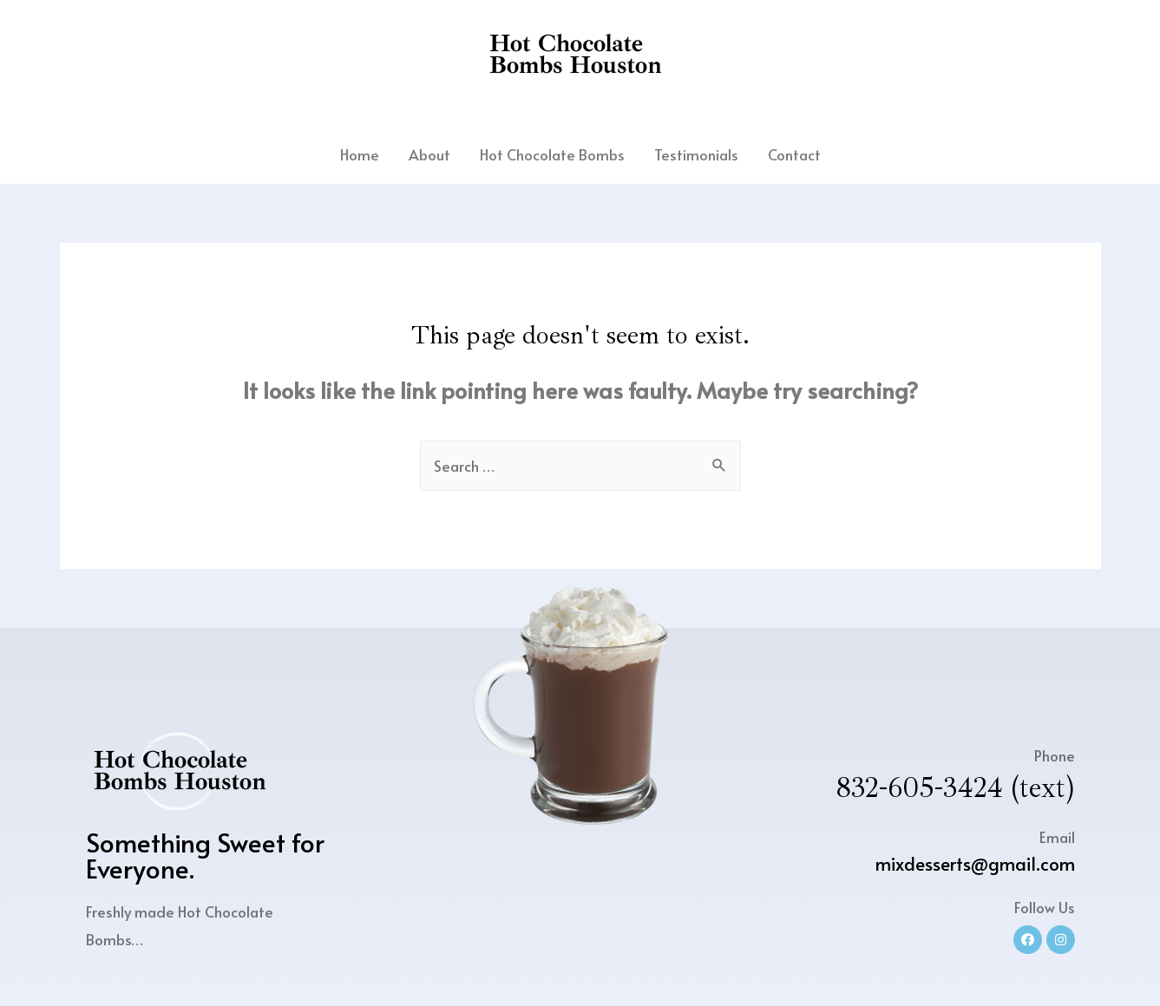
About (429, 154)
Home (359, 154)
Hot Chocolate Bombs (552, 154)
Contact (794, 154)
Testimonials (696, 154)
